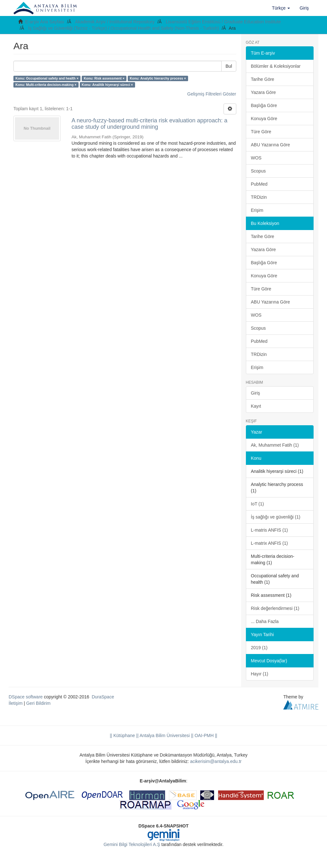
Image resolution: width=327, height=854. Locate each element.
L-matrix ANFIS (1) (269, 543)
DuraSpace (103, 696)
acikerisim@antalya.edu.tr (215, 761)
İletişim (16, 703)
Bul (228, 66)
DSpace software (26, 696)
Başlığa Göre (264, 105)
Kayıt (256, 406)
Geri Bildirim (38, 703)
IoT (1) (257, 503)
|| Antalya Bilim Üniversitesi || (164, 735)
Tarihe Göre (262, 79)
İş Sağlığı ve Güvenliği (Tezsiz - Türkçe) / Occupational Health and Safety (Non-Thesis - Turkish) (123, 28)
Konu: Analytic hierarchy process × (158, 78)
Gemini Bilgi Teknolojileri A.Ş (131, 844)
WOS (256, 157)
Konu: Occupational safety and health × (47, 78)
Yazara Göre (263, 92)
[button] (281, 8)
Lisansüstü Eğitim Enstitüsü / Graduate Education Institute (223, 21)
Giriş (255, 393)
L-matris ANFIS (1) (269, 530)
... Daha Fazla (265, 621)
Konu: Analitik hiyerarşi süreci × (107, 85)
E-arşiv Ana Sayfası (44, 21)
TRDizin (259, 197)
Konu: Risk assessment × (104, 78)
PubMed (259, 184)
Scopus (258, 170)
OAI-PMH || (205, 735)
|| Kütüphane (122, 735)
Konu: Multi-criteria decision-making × (45, 85)
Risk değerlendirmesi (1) (275, 608)
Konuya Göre (264, 118)
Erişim (257, 210)
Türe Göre (261, 131)
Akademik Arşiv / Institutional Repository (115, 21)
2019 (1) (259, 647)
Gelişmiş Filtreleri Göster (211, 93)
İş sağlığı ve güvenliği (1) (275, 516)
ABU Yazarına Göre (270, 144)
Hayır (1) (259, 673)
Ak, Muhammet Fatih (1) (275, 445)
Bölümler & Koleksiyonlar (276, 66)
